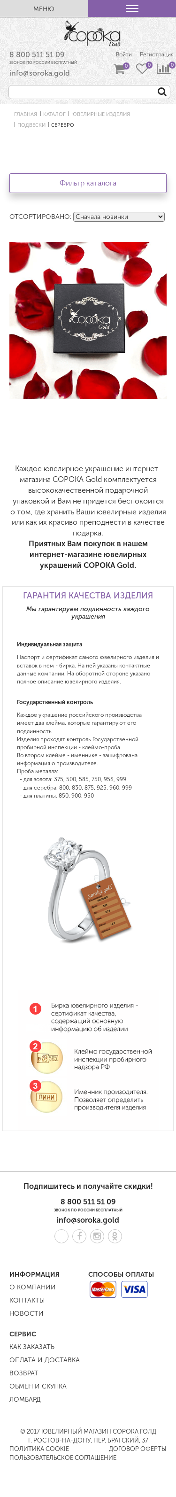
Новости (26, 1314)
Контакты (27, 1300)
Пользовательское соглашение (62, 1457)
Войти (124, 54)
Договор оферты (138, 1448)
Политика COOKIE (39, 1448)
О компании (32, 1287)
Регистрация (157, 54)
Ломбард (25, 1400)
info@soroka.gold (39, 73)
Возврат (23, 1373)
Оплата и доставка (44, 1360)
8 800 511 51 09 (37, 54)
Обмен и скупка (38, 1386)
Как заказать (31, 1347)
